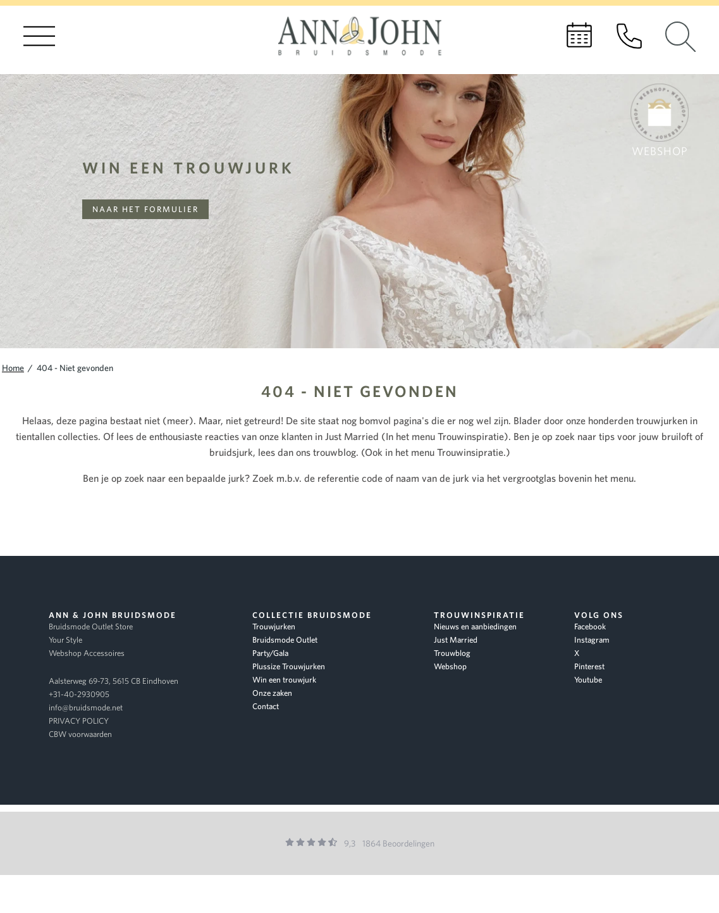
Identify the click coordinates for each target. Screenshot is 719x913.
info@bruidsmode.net (86, 707)
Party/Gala (270, 653)
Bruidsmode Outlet (284, 640)
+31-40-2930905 (79, 694)
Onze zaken (272, 693)
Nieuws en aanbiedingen (475, 626)
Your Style (65, 640)
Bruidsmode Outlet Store (91, 626)
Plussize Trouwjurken (288, 666)
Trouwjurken (273, 626)
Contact (265, 706)
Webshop (450, 666)
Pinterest (589, 666)
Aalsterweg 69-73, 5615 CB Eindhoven (113, 681)
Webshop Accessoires (87, 653)
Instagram (592, 640)
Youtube (588, 679)
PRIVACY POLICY (79, 721)
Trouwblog (452, 653)
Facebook (590, 626)
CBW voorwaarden (80, 734)
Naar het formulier (145, 209)
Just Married (455, 640)
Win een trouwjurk (188, 167)
